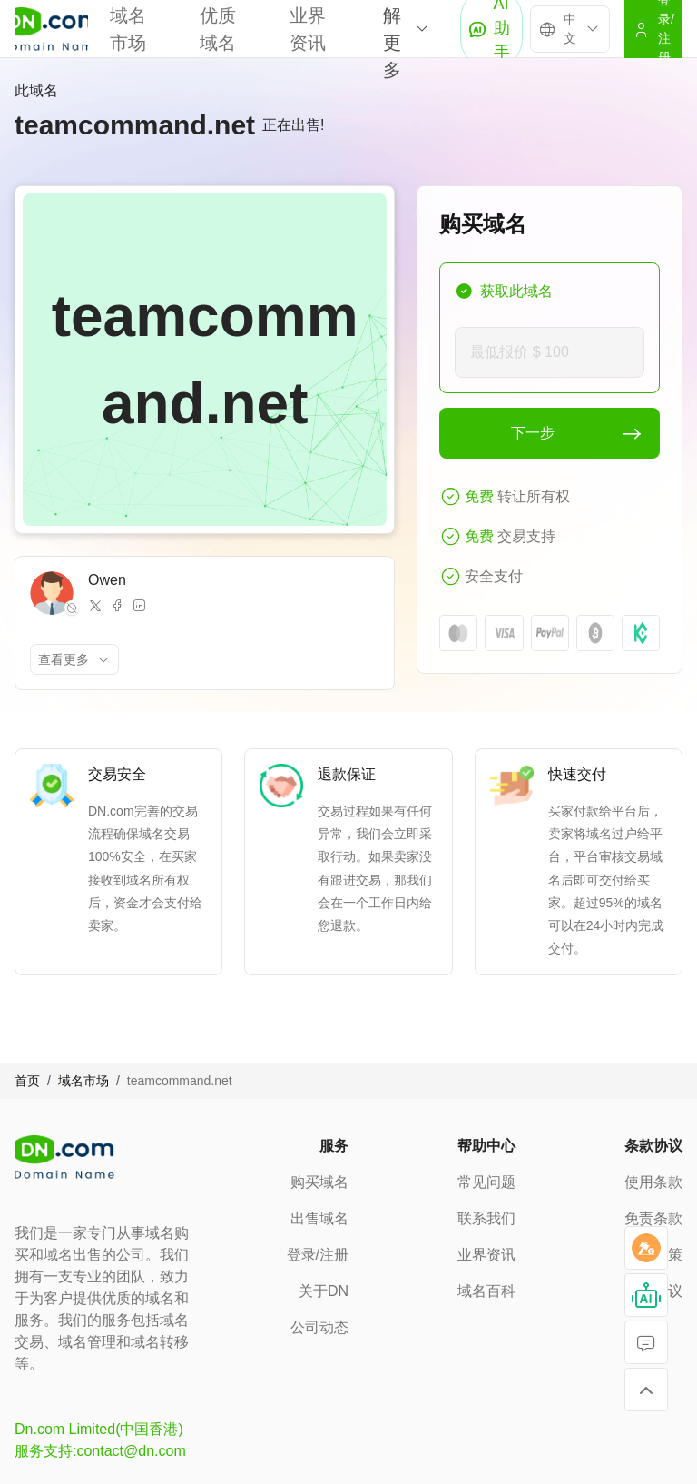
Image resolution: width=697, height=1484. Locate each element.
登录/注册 (317, 1254)
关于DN (323, 1291)
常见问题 (486, 1182)
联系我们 (486, 1218)
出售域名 (319, 1218)
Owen (107, 580)
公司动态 (319, 1327)
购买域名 (319, 1182)
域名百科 (486, 1291)
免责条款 (653, 1218)
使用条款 (653, 1182)
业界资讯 (486, 1254)
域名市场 (83, 1080)
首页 (27, 1080)
